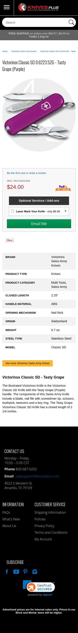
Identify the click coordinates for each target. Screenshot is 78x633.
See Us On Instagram (34, 571)
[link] (39, 588)
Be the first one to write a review (26, 173)
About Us (9, 526)
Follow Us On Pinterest (25, 571)
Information (13, 504)
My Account (43, 539)
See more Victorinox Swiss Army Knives (27, 363)
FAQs (6, 512)
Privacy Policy (44, 526)
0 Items (70, 7)
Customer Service (50, 504)
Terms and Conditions (51, 532)
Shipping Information (50, 512)
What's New (11, 519)
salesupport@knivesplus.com (37, 476)
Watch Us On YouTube (16, 571)
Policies (40, 519)
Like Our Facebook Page (6, 571)
